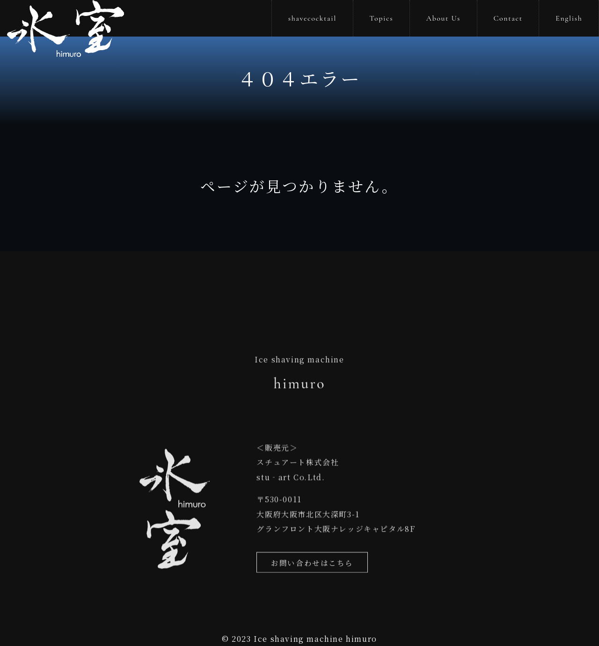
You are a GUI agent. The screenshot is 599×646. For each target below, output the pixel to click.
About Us (443, 18)
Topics (382, 18)
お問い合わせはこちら (312, 567)
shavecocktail (312, 18)
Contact (507, 18)
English (568, 18)
